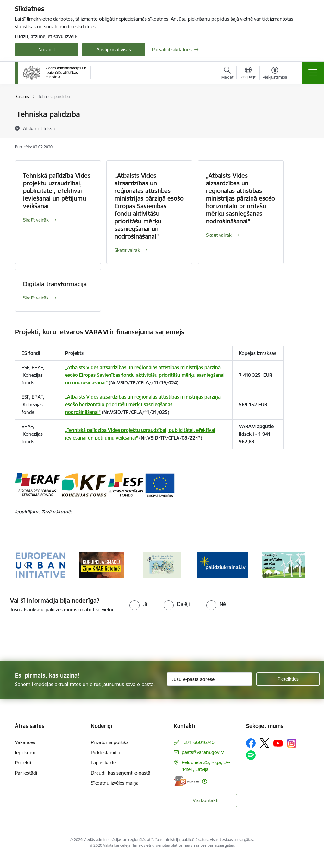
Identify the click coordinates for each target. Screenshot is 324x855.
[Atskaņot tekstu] (40, 128)
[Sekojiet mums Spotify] (251, 755)
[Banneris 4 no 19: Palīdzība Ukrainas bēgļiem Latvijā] (222, 565)
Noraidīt (46, 50)
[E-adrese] (186, 781)
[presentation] (53, 637)
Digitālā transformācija (55, 284)
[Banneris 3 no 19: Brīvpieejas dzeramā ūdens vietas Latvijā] (162, 565)
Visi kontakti (205, 800)
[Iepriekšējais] (25, 565)
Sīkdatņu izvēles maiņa (115, 783)
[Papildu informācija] (204, 781)
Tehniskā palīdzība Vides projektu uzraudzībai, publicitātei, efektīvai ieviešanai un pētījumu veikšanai (56, 191)
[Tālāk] (299, 565)
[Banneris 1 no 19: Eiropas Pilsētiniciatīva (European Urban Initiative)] (40, 565)
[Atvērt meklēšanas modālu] (227, 73)
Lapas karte (103, 763)
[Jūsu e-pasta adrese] (209, 679)
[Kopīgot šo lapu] (300, 127)
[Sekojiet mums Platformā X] (264, 743)
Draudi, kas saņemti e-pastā (120, 773)
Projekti (23, 763)
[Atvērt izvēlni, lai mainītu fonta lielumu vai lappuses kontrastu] (274, 73)
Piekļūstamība (105, 752)
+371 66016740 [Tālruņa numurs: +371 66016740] (198, 742)
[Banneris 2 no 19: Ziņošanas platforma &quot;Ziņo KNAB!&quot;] (101, 565)
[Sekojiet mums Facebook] (251, 743)
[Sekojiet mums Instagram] (291, 743)
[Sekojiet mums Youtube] (278, 743)
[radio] (138, 604)
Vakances (25, 742)
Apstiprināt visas (114, 50)
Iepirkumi (25, 752)
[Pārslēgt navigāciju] (313, 73)
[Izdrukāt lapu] (300, 111)
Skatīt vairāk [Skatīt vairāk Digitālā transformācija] (36, 298)
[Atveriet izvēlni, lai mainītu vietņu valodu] (247, 73)
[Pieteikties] (288, 679)
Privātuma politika (110, 742)
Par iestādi (26, 773)
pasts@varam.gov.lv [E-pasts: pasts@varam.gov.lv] (203, 752)
